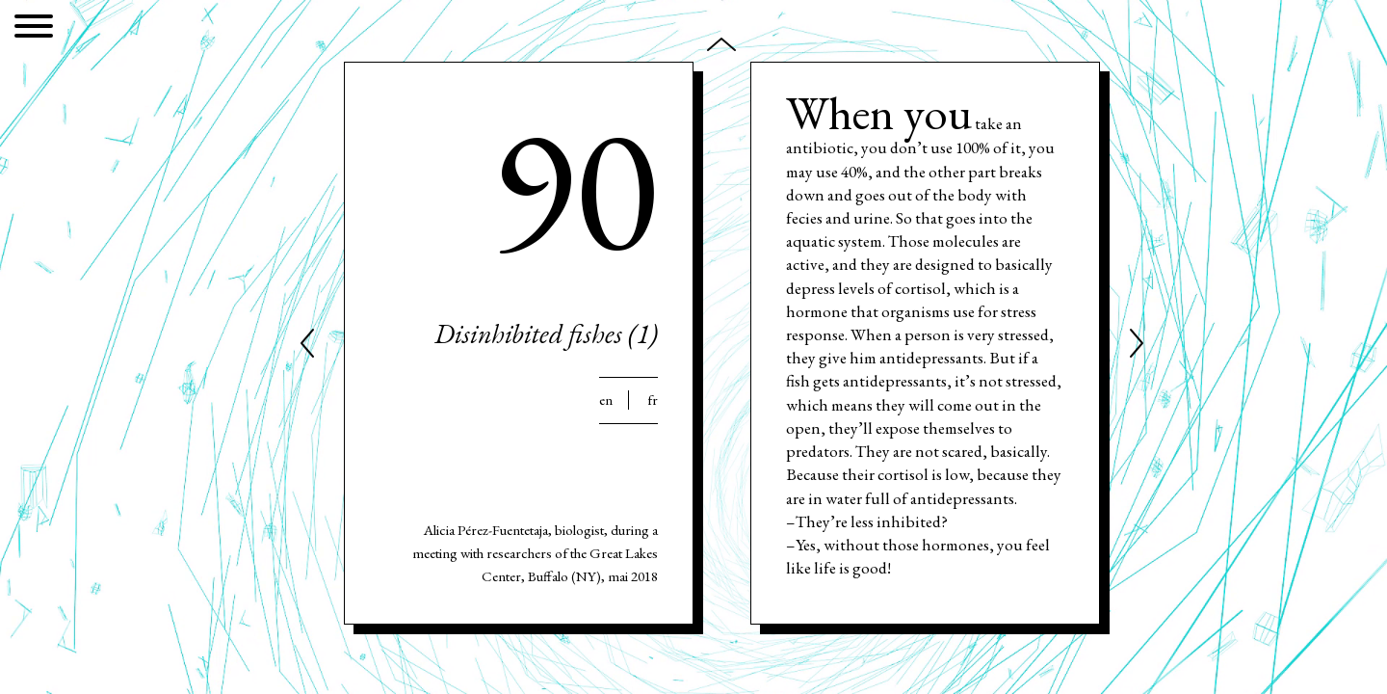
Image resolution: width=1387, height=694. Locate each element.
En (606, 400)
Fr (652, 400)
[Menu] (33, 29)
